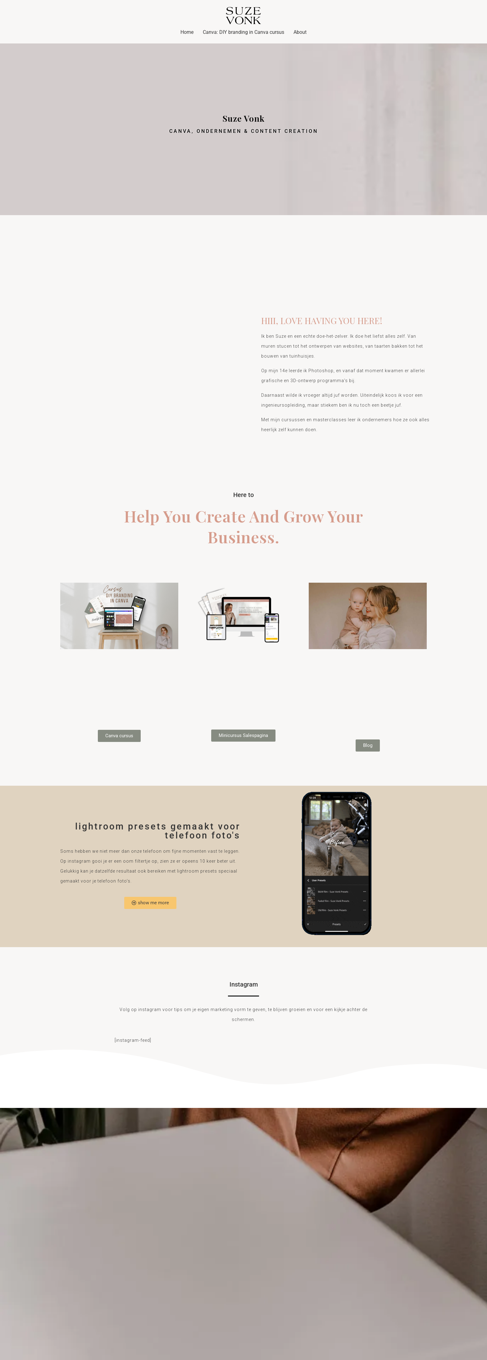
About (300, 32)
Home (186, 32)
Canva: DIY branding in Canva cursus (243, 32)
